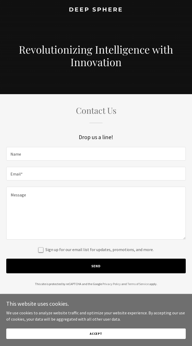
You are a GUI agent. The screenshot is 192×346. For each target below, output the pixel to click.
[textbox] (96, 154)
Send (96, 266)
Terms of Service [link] (138, 284)
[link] (96, 10)
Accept (96, 334)
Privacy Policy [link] (112, 284)
